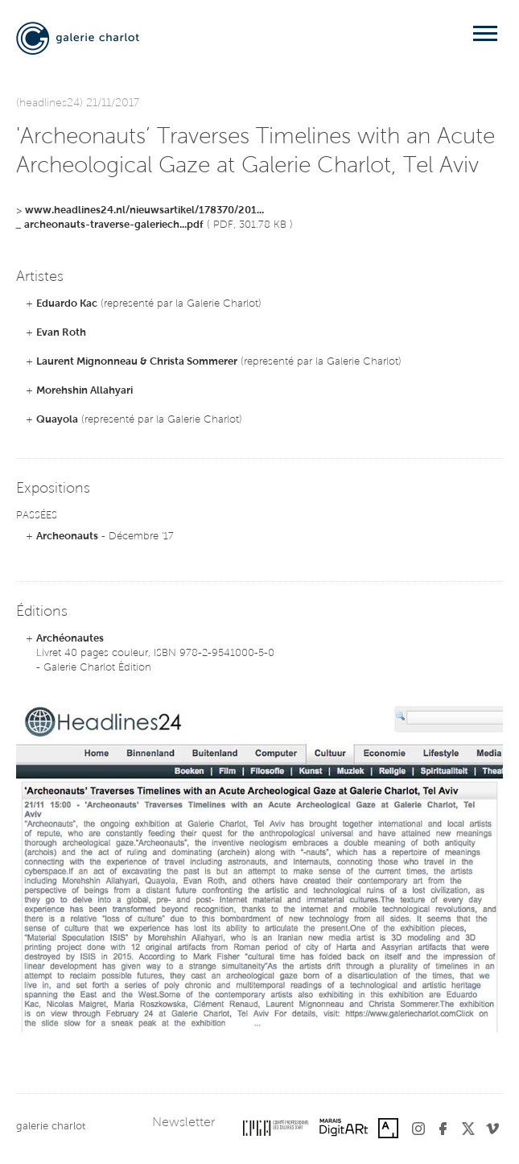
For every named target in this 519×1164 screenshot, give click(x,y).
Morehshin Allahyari (84, 391)
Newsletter (183, 1123)
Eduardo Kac (66, 304)
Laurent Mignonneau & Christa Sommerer (136, 362)
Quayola (57, 420)
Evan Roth (61, 333)
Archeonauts (67, 536)
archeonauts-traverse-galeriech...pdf (114, 225)
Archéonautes (70, 639)
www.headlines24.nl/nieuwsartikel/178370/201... (144, 210)
